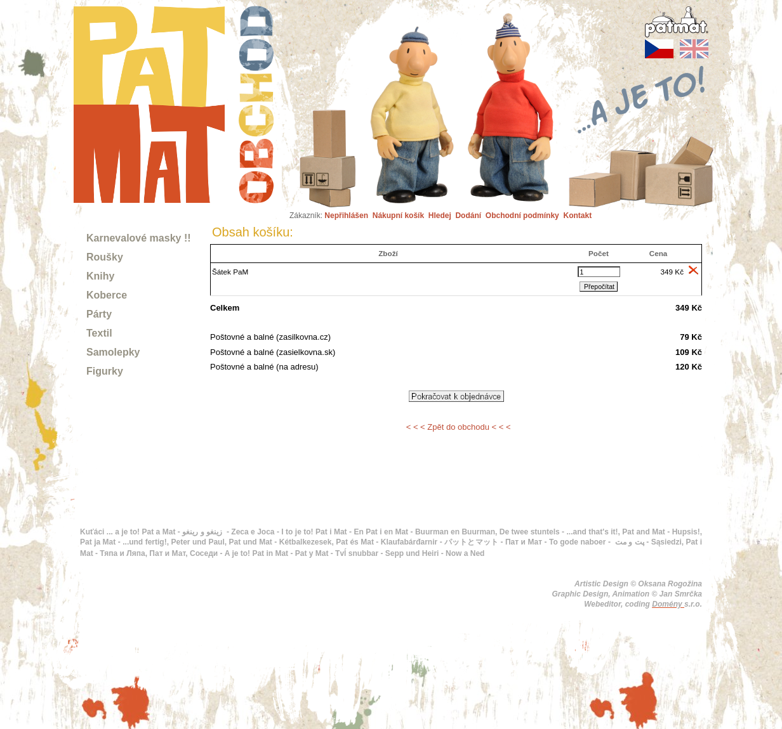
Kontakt (577, 215)
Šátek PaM (230, 272)
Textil (99, 333)
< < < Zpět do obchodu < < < (458, 427)
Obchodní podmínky (522, 215)
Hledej (439, 215)
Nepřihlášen (346, 215)
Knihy (100, 276)
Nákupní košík (398, 215)
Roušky (104, 257)
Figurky (104, 371)
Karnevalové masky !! (138, 238)
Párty (99, 314)
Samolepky (113, 352)
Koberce (106, 295)
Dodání (468, 215)
